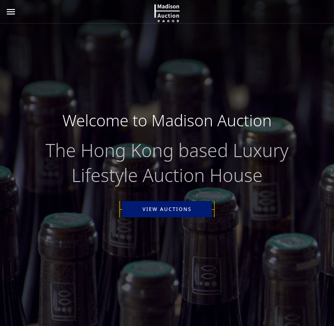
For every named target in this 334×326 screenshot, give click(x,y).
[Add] (11, 12)
